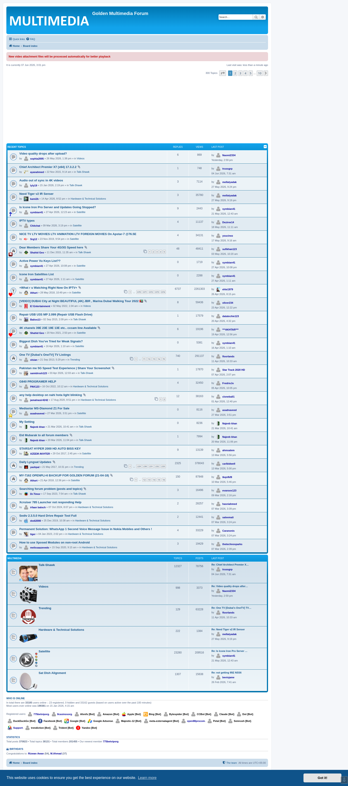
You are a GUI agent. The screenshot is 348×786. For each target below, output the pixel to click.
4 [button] (245, 73)
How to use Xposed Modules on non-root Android (54, 542)
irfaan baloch (38, 507)
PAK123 (35, 386)
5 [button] (250, 73)
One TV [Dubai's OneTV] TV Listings (45, 354)
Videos (80, 158)
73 (154, 359)
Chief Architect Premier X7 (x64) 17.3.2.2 (48, 167)
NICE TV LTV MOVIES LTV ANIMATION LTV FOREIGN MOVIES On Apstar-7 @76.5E (77, 234)
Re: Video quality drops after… (229, 586)
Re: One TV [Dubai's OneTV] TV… (231, 607)
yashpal (35, 467)
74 (159, 359)
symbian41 (36, 212)
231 (151, 466)
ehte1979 (227, 289)
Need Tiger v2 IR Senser (36, 193)
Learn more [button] (147, 778)
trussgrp (227, 168)
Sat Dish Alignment (52, 673)
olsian (33, 359)
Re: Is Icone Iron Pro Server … (229, 651)
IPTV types (27, 220)
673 (157, 291)
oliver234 (227, 302)
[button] (222, 73)
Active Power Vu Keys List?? (39, 261)
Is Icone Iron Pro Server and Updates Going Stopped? (57, 207)
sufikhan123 (229, 249)
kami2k (34, 199)
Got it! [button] (322, 778)
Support (18, 727)
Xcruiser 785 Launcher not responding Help (50, 502)
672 (151, 291)
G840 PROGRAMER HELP (37, 381)
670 (139, 291)
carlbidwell (228, 463)
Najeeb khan (37, 427)
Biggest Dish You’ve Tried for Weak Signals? (51, 341)
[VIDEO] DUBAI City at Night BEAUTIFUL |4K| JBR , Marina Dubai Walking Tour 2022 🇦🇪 (81, 301)
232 (157, 466)
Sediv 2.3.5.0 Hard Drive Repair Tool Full (48, 515)
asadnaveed (37, 413)
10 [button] (259, 73)
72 (149, 359)
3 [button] (240, 73)
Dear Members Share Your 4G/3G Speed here (51, 247)
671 (145, 291)
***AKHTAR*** (230, 329)
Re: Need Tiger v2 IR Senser (228, 629)
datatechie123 (230, 316)
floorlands (228, 356)
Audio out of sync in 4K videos (41, 180)
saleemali (228, 517)
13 (149, 479)
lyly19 (33, 185)
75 (164, 359)
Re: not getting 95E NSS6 (226, 672)
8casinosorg (64, 714)
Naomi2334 (229, 155)
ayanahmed (37, 172)
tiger (33, 534)
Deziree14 (228, 222)
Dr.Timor (35, 494)
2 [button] (235, 73)
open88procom (196, 721)
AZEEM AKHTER (40, 453)
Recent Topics (16, 147)
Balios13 (35, 319)
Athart (33, 292)
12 (144, 479)
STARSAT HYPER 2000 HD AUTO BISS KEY (50, 448)
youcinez (227, 235)
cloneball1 (228, 396)
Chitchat (35, 225)
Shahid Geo (37, 252)
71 (144, 359)
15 (159, 479)
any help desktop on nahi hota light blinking (50, 395)
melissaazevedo (39, 547)
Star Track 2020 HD (233, 369)
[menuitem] (30, 39)
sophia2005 (37, 158)
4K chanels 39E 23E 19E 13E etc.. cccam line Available (58, 328)
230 (145, 466)
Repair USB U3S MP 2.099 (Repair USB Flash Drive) (55, 314)
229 (139, 466)
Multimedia (14, 558)
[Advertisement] (137, 110)
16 (164, 479)
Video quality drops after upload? (43, 153)
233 (163, 466)
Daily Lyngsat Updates (35, 462)
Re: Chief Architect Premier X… (230, 564)
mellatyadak (229, 182)
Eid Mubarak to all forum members (43, 435)
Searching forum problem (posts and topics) (50, 489)
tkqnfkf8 (227, 477)
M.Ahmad (56, 753)
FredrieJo (228, 383)
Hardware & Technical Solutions (88, 198)
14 (154, 479)
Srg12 (33, 239)
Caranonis (228, 530)
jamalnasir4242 (39, 400)
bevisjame (228, 677)
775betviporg (41, 714)
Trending (75, 359)
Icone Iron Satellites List (36, 274)
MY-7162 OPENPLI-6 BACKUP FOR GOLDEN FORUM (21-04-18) (64, 475)
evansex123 (229, 490)
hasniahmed (229, 504)
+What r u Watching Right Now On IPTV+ (48, 287)
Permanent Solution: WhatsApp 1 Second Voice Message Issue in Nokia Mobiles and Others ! (85, 529)
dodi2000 (35, 520)
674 (163, 291)
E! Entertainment (40, 306)
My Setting (27, 421)
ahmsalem (228, 450)
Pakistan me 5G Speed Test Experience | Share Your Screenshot (64, 368)
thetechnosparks (232, 544)
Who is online (15, 698)
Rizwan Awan (36, 753)
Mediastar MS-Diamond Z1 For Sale (44, 408)
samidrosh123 (38, 373)
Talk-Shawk (83, 171)
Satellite (81, 212)
